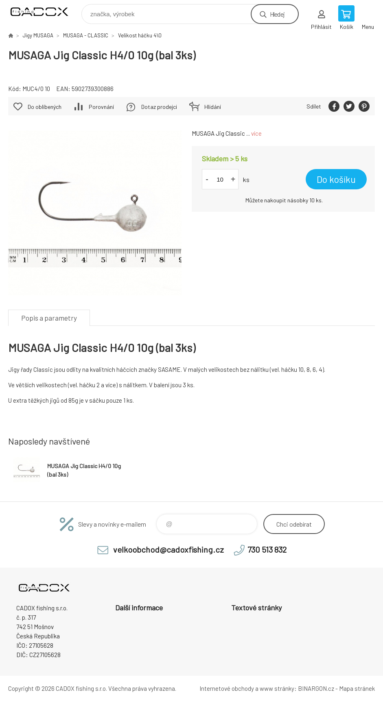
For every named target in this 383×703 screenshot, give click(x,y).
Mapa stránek (357, 688)
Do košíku (336, 179)
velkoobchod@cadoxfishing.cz (168, 549)
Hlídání (212, 106)
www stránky (277, 688)
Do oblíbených (44, 106)
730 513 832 (267, 549)
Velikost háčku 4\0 (140, 35)
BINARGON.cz (316, 688)
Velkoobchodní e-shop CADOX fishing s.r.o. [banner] (44, 12)
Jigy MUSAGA (38, 35)
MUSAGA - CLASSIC (85, 35)
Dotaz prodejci (159, 106)
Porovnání (101, 106)
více (256, 133)
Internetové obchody (226, 688)
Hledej (277, 14)
